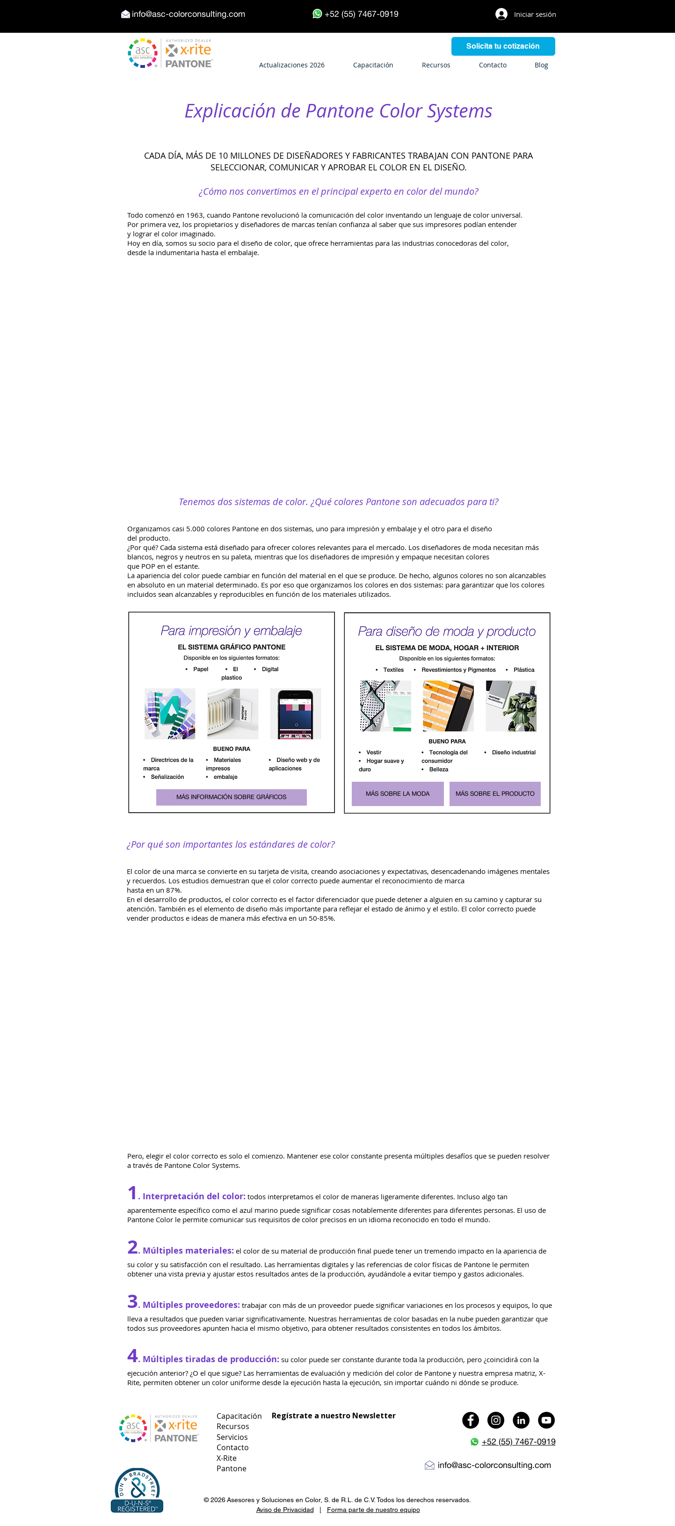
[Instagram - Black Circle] (495, 1420)
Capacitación (239, 1416)
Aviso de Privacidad (285, 1509)
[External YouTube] (338, 370)
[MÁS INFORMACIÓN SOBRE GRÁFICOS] (231, 797)
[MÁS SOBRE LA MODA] (398, 794)
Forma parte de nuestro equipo (373, 1509)
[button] (137, 1491)
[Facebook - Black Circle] (470, 1420)
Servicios (232, 1437)
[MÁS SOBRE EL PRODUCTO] (495, 794)
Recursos (233, 1426)
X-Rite (227, 1458)
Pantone (232, 1468)
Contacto (233, 1447)
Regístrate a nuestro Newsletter (334, 1415)
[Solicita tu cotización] (503, 46)
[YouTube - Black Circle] (546, 1420)
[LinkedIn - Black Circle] (521, 1420)
